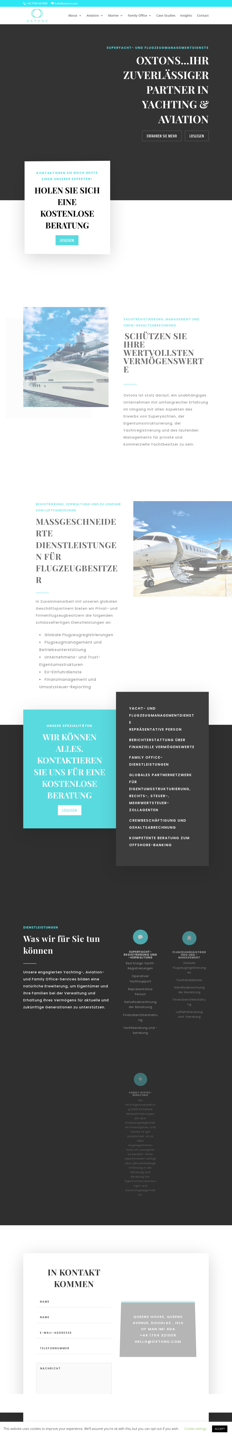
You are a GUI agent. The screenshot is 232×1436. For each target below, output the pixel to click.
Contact (203, 16)
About (72, 16)
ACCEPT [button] (220, 1429)
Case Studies (165, 16)
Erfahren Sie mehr (162, 135)
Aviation (93, 16)
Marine (113, 16)
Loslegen (196, 135)
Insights (186, 16)
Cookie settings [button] (195, 1428)
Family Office (137, 16)
